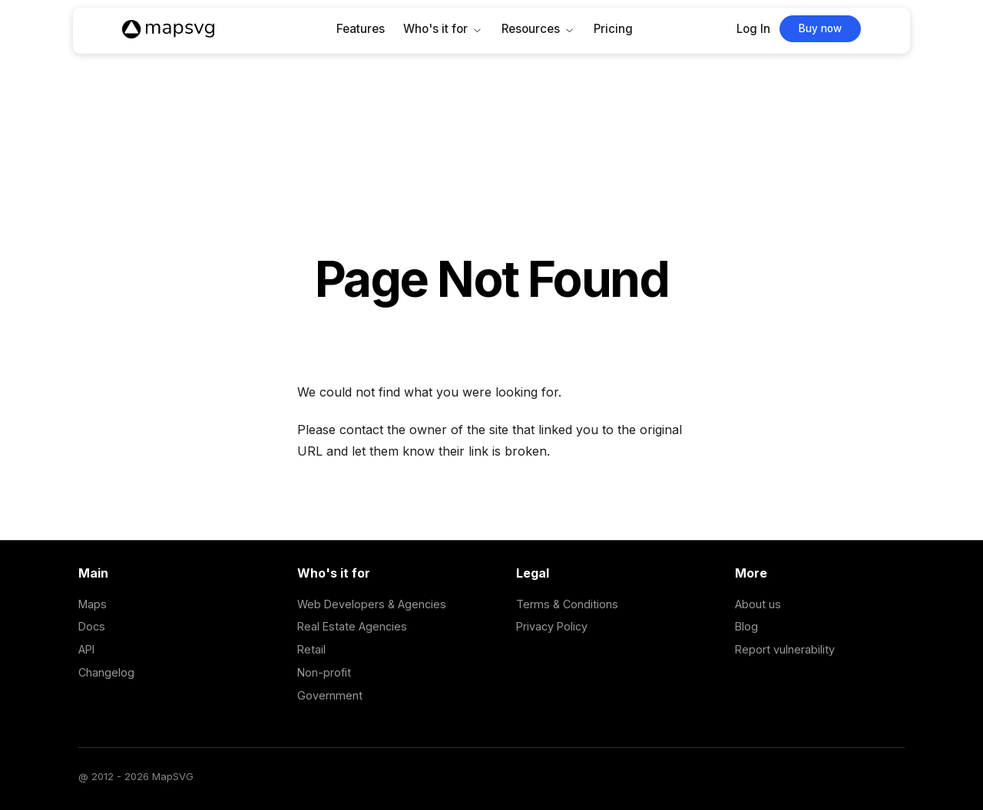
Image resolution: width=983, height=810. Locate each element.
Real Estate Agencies (352, 626)
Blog (746, 626)
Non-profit (324, 672)
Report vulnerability (785, 649)
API (86, 649)
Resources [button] (530, 28)
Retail (311, 649)
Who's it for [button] (435, 28)
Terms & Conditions (567, 604)
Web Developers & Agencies (371, 604)
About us (758, 604)
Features (360, 28)
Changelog (106, 672)
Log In (753, 28)
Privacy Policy (551, 626)
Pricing (613, 28)
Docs (91, 626)
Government (329, 695)
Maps (92, 604)
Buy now (820, 28)
